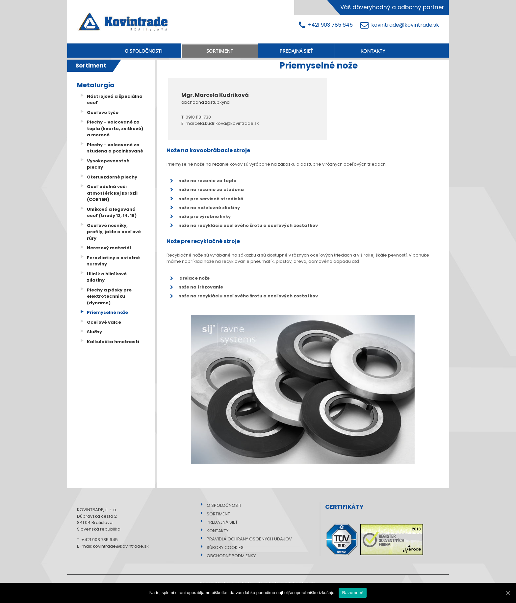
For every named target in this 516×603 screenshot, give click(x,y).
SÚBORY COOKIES (223, 547)
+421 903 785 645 (327, 25)
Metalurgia (96, 85)
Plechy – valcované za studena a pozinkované (115, 148)
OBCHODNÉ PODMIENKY (229, 556)
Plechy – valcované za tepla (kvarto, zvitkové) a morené (115, 128)
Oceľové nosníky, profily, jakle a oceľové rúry (114, 231)
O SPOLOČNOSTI (222, 505)
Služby (94, 332)
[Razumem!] (507, 592)
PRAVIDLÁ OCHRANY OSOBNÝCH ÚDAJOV (247, 539)
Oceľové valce (104, 322)
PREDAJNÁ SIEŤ (220, 522)
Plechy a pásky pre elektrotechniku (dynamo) (109, 296)
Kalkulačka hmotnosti (113, 342)
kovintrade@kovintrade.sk (399, 25)
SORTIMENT (216, 514)
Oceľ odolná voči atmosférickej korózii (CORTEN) (112, 193)
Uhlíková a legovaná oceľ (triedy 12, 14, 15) (112, 212)
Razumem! (352, 592)
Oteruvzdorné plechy (112, 177)
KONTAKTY (215, 531)
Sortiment (90, 65)
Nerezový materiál (109, 248)
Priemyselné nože (107, 312)
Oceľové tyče (102, 112)
